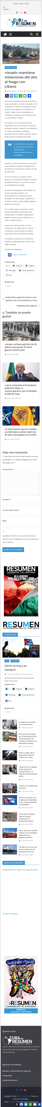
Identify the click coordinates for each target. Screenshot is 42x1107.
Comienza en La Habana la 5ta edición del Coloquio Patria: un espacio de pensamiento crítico (28, 771)
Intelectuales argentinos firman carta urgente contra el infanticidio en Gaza (19, 299)
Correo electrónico (11, 510)
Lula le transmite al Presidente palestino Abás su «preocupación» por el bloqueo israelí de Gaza (21, 389)
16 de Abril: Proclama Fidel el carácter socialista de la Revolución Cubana (27, 817)
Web (4, 521)
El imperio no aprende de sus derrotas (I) (27, 723)
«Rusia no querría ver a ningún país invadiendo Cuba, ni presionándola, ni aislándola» (28, 801)
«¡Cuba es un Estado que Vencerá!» (28, 787)
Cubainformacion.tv (10, 1080)
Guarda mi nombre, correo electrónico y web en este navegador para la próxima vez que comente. (20, 539)
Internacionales (11, 67)
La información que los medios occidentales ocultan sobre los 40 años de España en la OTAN (21, 432)
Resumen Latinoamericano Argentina (16, 1071)
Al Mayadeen (7, 1076)
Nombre (6, 499)
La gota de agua (10, 913)
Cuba (6, 661)
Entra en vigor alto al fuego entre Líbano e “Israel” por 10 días (26, 755)
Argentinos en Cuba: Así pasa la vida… (20, 869)
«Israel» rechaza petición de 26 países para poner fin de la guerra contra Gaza (21, 347)
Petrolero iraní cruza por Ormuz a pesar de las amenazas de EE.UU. (28, 849)
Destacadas (14, 661)
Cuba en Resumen (31, 91)
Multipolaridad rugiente (28, 306)
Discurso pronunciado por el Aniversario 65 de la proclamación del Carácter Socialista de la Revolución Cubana (28, 738)
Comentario (8, 469)
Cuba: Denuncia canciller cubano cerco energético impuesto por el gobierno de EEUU (28, 833)
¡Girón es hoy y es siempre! (15, 667)
